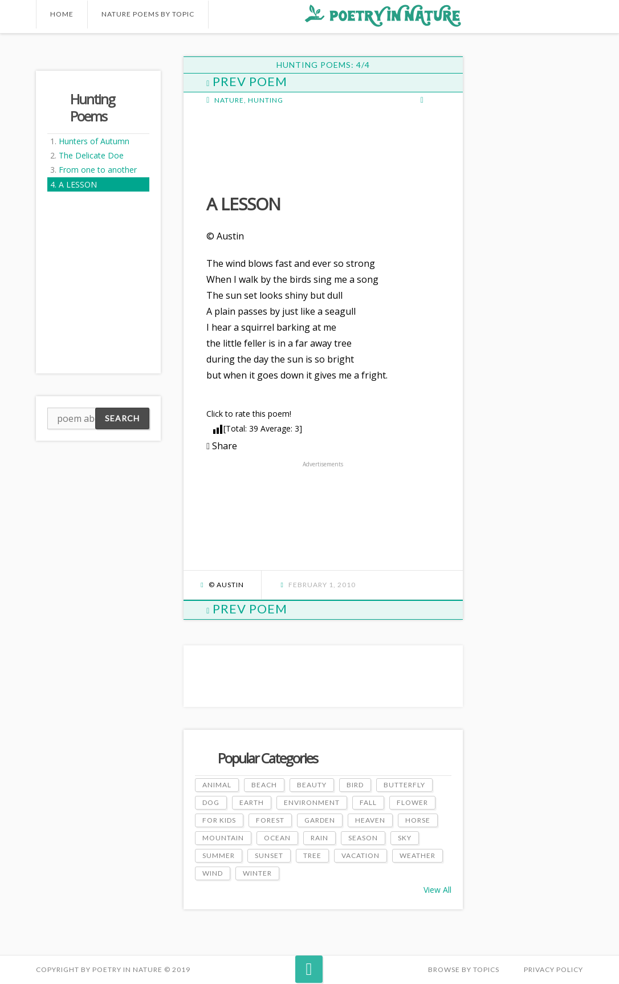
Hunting (265, 100)
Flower (412, 802)
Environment (312, 802)
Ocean (277, 837)
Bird (355, 784)
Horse (417, 820)
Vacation (360, 855)
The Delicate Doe (91, 155)
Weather (417, 855)
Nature (229, 100)
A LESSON (78, 184)
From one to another (98, 169)
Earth (251, 802)
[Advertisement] (297, 148)
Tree (312, 855)
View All (437, 889)
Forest (270, 820)
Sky (405, 837)
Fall (368, 802)
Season (363, 837)
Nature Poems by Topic (147, 14)
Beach (264, 784)
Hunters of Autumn (94, 141)
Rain (319, 837)
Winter (257, 873)
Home (62, 14)
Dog (210, 802)
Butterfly (404, 784)
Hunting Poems (92, 107)
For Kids (219, 820)
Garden (319, 820)
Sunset (269, 855)
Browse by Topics (463, 969)
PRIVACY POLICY (553, 969)
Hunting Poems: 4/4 (323, 65)
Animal (216, 784)
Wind (212, 873)
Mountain (223, 837)
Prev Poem (246, 81)
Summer (218, 855)
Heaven (370, 820)
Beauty (312, 784)
